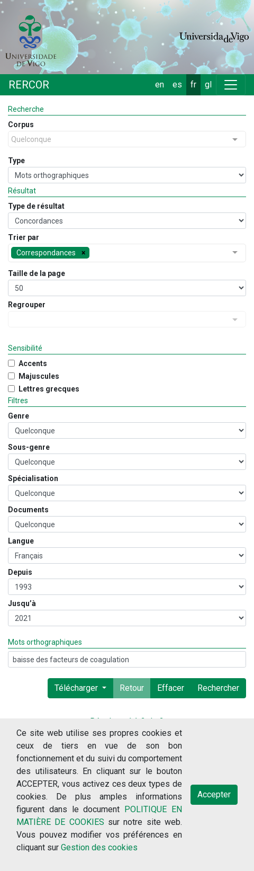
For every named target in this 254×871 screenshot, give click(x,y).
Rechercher (218, 688)
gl (208, 84)
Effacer (170, 688)
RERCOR (28, 84)
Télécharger (77, 688)
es (177, 84)
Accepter (214, 794)
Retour (132, 688)
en (159, 84)
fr (193, 84)
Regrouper (27, 304)
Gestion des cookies (99, 847)
